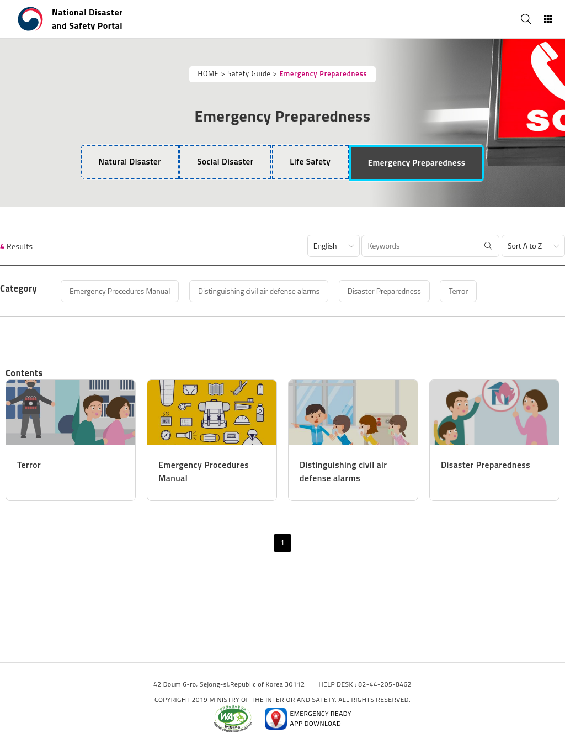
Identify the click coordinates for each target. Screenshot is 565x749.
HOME (208, 73)
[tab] (130, 162)
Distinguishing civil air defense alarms (259, 291)
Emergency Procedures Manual (120, 291)
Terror (458, 291)
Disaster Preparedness (384, 291)
